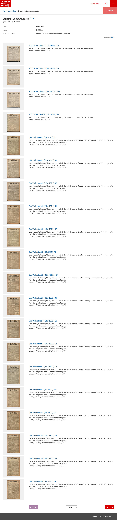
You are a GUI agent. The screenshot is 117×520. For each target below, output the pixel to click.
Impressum (96, 516)
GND (112, 37)
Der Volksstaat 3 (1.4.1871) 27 (42, 137)
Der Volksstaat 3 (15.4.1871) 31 (43, 160)
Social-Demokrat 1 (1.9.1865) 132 (44, 45)
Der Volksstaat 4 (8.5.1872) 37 (42, 412)
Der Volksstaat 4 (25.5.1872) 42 (43, 458)
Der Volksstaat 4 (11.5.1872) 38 (43, 435)
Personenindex (9, 11)
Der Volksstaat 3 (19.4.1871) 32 (43, 183)
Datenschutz (108, 516)
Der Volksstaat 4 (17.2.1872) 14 (43, 344)
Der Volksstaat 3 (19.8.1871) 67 (43, 229)
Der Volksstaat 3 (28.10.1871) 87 (43, 275)
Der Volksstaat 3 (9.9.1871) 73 (42, 252)
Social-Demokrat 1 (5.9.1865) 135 (44, 68)
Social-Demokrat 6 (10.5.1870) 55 (44, 114)
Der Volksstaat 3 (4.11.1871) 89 (43, 298)
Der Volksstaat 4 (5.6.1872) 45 (42, 481)
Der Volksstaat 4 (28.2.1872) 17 (43, 366)
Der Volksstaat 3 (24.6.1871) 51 (43, 206)
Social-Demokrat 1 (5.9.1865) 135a (44, 91)
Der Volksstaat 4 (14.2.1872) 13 (43, 321)
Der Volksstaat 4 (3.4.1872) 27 (42, 389)
